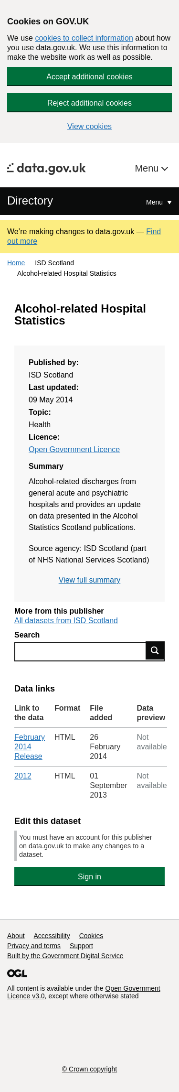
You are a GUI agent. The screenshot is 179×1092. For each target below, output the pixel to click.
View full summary (90, 580)
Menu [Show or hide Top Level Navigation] (155, 202)
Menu (148, 168)
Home (16, 263)
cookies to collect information (84, 38)
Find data (155, 650)
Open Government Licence (74, 449)
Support (81, 946)
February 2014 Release (29, 746)
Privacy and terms (34, 946)
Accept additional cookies (89, 77)
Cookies (91, 936)
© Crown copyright (89, 1069)
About (16, 936)
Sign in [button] (89, 877)
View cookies (89, 126)
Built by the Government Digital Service (65, 956)
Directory (30, 200)
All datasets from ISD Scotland (66, 620)
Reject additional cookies (89, 103)
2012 (23, 776)
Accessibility (51, 936)
